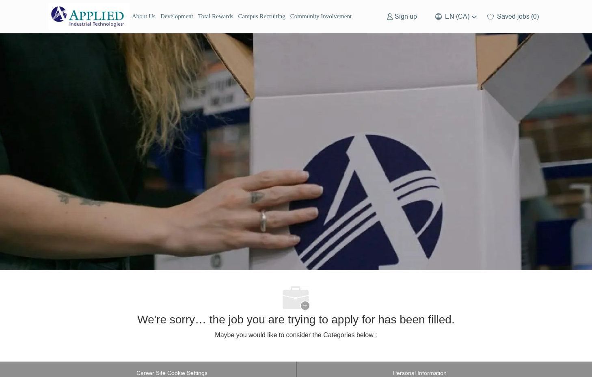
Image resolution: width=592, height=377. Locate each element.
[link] (402, 16)
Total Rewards (215, 16)
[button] (455, 16)
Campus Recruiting (261, 16)
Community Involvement (321, 16)
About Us (144, 16)
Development (176, 16)
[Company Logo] (89, 16)
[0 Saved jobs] (513, 16)
